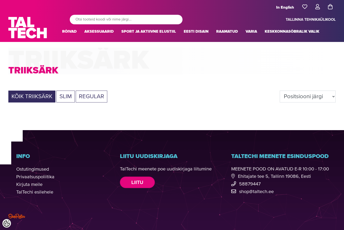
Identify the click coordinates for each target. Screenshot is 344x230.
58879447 (250, 184)
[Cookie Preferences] (6, 223)
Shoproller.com (16, 216)
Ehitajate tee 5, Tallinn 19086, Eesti (274, 176)
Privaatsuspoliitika (35, 176)
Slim (65, 96)
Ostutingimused (32, 169)
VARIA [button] (251, 31)
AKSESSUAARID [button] (99, 31)
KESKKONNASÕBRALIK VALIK (292, 31)
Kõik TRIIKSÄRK (31, 96)
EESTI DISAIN (196, 31)
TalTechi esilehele (34, 192)
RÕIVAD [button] (69, 31)
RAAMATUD (227, 31)
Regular (91, 96)
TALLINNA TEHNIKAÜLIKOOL (311, 19)
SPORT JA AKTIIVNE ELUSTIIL (148, 31)
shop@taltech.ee (256, 191)
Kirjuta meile (29, 184)
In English (285, 7)
